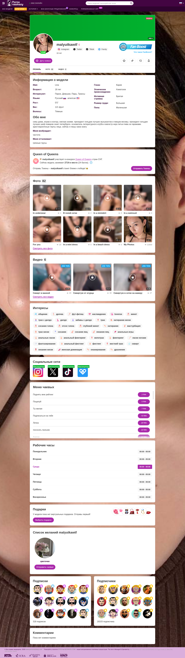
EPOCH (60, 649)
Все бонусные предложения (54, 9)
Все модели (7, 9)
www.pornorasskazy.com (34, 649)
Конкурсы (73, 9)
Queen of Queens (83, 159)
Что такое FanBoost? (143, 52)
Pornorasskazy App (90, 9)
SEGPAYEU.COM (69, 649)
